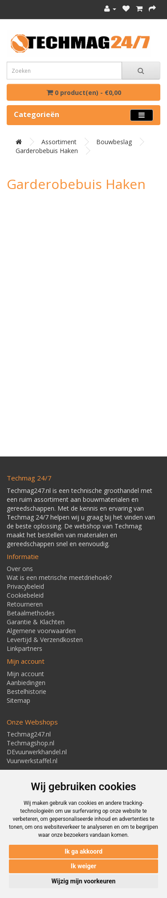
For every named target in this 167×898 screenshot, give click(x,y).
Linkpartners (24, 648)
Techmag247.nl (29, 734)
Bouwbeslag (114, 142)
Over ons (20, 568)
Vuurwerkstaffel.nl (32, 760)
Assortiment (59, 142)
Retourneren (25, 604)
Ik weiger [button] (83, 866)
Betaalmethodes (31, 613)
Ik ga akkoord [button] (83, 851)
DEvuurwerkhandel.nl (37, 752)
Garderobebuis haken (47, 150)
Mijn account (25, 674)
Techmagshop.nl (30, 743)
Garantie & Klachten (36, 622)
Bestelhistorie (26, 691)
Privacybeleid (25, 586)
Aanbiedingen (26, 682)
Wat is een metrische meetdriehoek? (59, 577)
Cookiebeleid (25, 595)
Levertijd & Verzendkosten (45, 639)
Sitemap (18, 700)
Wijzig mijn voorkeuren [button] (84, 881)
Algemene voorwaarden (41, 630)
